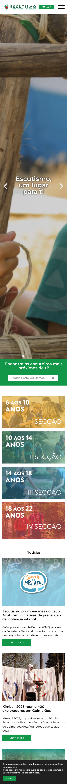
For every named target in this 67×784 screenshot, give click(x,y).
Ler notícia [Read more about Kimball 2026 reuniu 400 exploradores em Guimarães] (17, 737)
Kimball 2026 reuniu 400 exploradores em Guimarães (26, 709)
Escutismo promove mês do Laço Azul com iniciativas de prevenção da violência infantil (31, 615)
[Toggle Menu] (61, 7)
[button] (6, 186)
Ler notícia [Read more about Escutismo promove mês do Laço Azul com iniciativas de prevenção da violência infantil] (17, 642)
